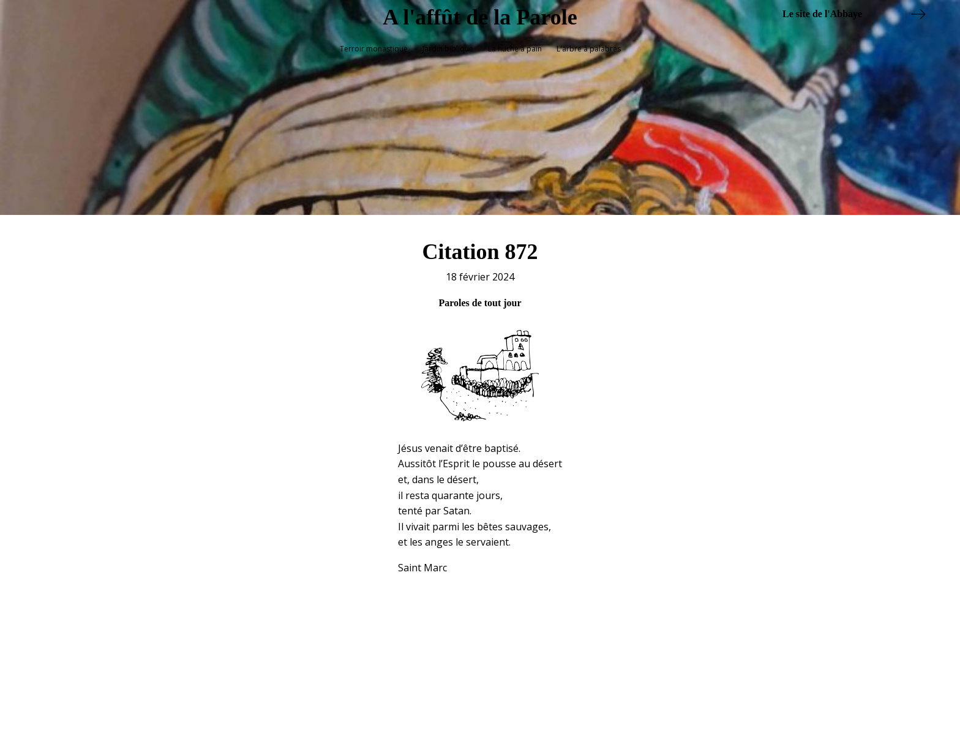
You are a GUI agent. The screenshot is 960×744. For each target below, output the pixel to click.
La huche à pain (515, 48)
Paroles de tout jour (479, 297)
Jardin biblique (447, 48)
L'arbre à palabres (589, 48)
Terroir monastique (374, 48)
